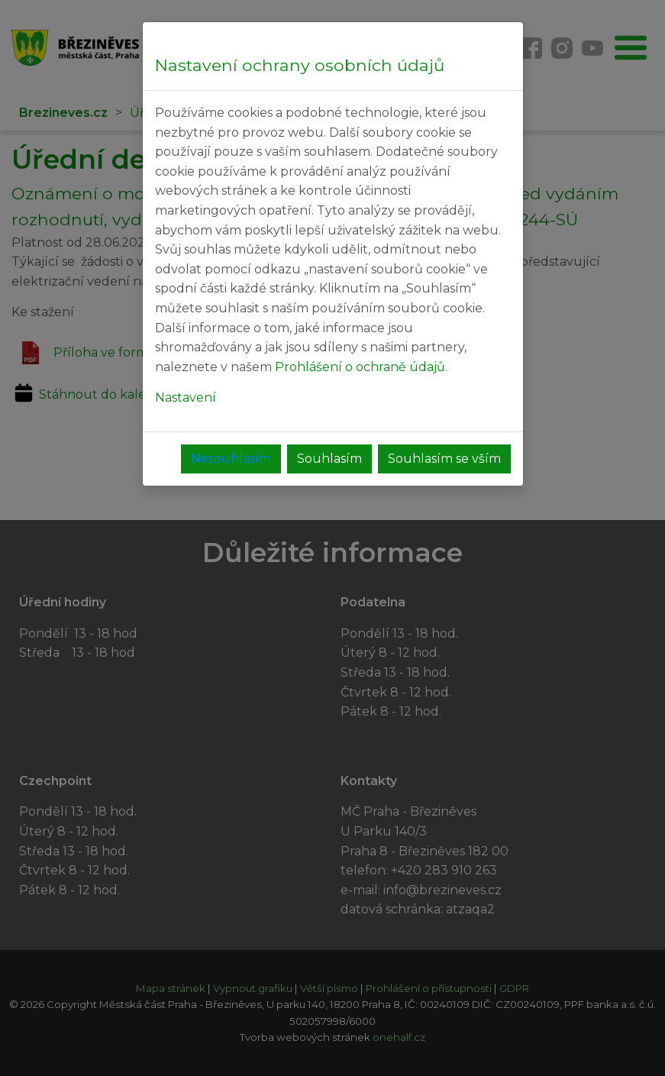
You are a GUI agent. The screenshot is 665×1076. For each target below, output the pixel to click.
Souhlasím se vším (444, 458)
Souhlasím (329, 458)
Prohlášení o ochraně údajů (360, 367)
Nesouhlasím (231, 458)
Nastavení (185, 397)
